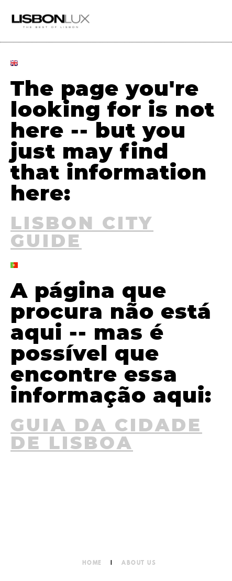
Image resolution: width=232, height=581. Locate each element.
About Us (138, 562)
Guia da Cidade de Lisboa (106, 435)
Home (92, 562)
